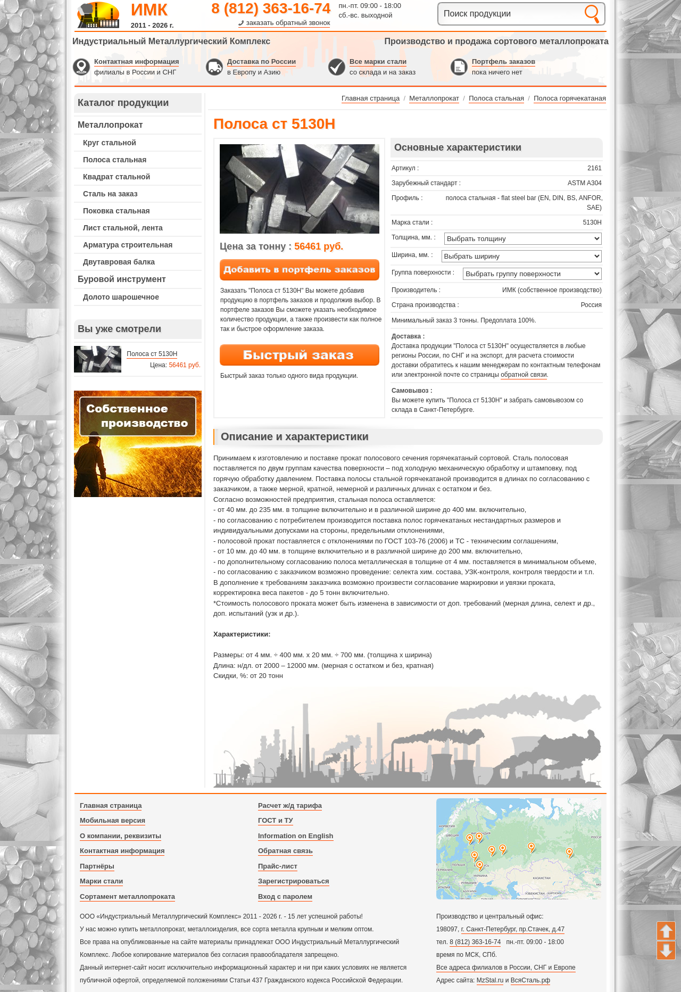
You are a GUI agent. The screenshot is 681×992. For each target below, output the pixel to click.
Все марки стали (378, 61)
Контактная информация (136, 61)
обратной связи (523, 374)
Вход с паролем (285, 896)
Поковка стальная (116, 210)
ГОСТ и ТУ (275, 820)
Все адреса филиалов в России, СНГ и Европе (506, 967)
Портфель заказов (503, 61)
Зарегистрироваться (293, 881)
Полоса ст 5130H (152, 354)
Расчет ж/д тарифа (290, 805)
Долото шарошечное (121, 297)
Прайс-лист (277, 866)
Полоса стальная (114, 159)
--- (138, 444)
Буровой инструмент (122, 279)
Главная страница (111, 805)
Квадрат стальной (116, 176)
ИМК (149, 9)
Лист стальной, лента (123, 228)
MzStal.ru (490, 980)
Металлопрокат (110, 124)
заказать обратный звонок (288, 23)
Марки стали (101, 881)
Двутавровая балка (119, 262)
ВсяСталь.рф (530, 980)
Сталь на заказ (110, 193)
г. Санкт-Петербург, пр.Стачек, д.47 (512, 929)
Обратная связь (285, 851)
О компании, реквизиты (120, 836)
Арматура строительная (127, 245)
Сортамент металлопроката (127, 896)
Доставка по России (261, 61)
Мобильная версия (112, 820)
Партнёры (97, 866)
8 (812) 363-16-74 (270, 8)
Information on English (296, 836)
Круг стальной (109, 142)
